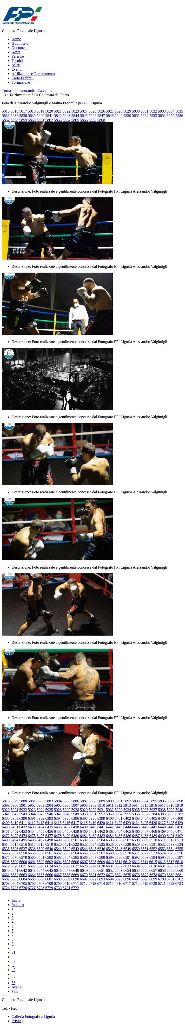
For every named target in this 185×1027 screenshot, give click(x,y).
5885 (66, 801)
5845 (84, 116)
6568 (110, 853)
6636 (153, 866)
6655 (136, 870)
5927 (66, 810)
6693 (101, 879)
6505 (110, 840)
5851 (136, 116)
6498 (49, 840)
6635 (144, 866)
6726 (23, 888)
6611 (118, 862)
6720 (153, 883)
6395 (66, 818)
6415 (57, 823)
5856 (179, 116)
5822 (66, 111)
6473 (14, 836)
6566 (92, 853)
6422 (118, 823)
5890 (110, 801)
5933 (118, 810)
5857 (6, 120)
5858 (14, 120)
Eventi (17, 69)
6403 (136, 818)
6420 (101, 823)
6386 (170, 814)
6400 (110, 818)
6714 (101, 883)
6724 (6, 888)
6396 (75, 818)
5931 (101, 810)
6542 (66, 849)
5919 (179, 805)
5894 (144, 801)
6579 (23, 857)
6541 (58, 849)
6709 (58, 883)
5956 (136, 814)
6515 (14, 844)
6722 (170, 883)
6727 (32, 888)
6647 (66, 870)
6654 (127, 870)
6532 (162, 844)
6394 (58, 818)
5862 (49, 120)
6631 (110, 866)
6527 (118, 844)
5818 (32, 111)
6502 (84, 840)
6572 (144, 853)
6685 (32, 879)
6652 (110, 870)
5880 (23, 801)
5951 (92, 814)
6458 (66, 831)
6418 (83, 823)
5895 (153, 801)
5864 (66, 120)
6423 (127, 823)
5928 (75, 810)
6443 (118, 827)
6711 (75, 883)
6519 (49, 844)
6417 (75, 823)
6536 (14, 849)
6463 (110, 831)
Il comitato (20, 43)
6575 (170, 853)
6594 (153, 857)
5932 (110, 810)
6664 (32, 875)
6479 (66, 836)
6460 (84, 831)
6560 (40, 853)
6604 (58, 862)
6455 (40, 831)
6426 (153, 823)
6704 (14, 883)
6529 (136, 844)
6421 (109, 823)
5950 (84, 814)
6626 (66, 866)
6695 (118, 879)
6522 (75, 844)
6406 (162, 818)
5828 (118, 111)
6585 (75, 857)
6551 (144, 849)
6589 (110, 857)
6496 (32, 840)
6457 (58, 831)
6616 (161, 862)
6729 (49, 888)
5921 (14, 810)
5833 (162, 111)
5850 (127, 116)
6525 (101, 844)
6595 (162, 857)
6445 (136, 827)
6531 (153, 844)
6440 (92, 827)
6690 (75, 879)
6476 (40, 836)
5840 (40, 116)
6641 (14, 870)
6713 (92, 883)
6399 (101, 818)
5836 (6, 116)
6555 (179, 849)
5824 (84, 111)
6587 (92, 857)
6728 (40, 888)
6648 (75, 870)
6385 (162, 814)
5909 (92, 805)
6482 (92, 836)
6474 (23, 836)
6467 (144, 831)
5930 (92, 810)
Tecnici (17, 61)
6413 (40, 823)
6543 (75, 849)
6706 (32, 883)
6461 (92, 831)
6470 (170, 831)
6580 (32, 857)
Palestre (18, 56)
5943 (23, 814)
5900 (14, 805)
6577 (6, 857)
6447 (153, 827)
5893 (136, 801)
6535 (6, 849)
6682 (6, 879)
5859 (23, 120)
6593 (144, 857)
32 (13, 961)
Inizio (16, 900)
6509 (144, 840)
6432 (23, 827)
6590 (118, 857)
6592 (136, 857)
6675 (127, 875)
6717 (127, 883)
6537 (23, 849)
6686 (40, 879)
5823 (75, 111)
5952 (101, 814)
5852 (144, 116)
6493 (6, 840)
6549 (127, 849)
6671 (92, 875)
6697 (136, 879)
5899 (6, 805)
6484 (110, 836)
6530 (144, 844)
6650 (92, 870)
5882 (40, 801)
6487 (136, 836)
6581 (40, 857)
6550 (136, 849)
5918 (170, 805)
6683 (14, 879)
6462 (101, 831)
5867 (92, 120)
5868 (101, 120)
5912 (118, 805)
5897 (170, 801)
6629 (92, 866)
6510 (153, 840)
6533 (170, 844)
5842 (58, 116)
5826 (101, 111)
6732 (75, 888)
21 (13, 952)
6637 (162, 866)
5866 (84, 120)
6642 (23, 870)
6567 (101, 853)
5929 (84, 810)
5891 (118, 801)
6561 (49, 853)
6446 (144, 827)
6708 (49, 883)
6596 (170, 857)
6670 (84, 875)
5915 (144, 805)
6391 (32, 818)
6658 (162, 870)
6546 (101, 849)
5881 (32, 801)
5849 (118, 116)
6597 (179, 857)
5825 (92, 111)
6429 (179, 823)
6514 (6, 844)
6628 (84, 866)
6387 (179, 814)
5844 (75, 116)
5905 (58, 805)
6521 (66, 844)
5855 (170, 116)
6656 (144, 870)
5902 (32, 805)
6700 (162, 879)
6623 (40, 866)
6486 (127, 836)
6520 (58, 844)
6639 (179, 866)
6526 (110, 844)
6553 (162, 849)
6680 (170, 875)
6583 (58, 857)
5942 (14, 814)
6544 (84, 849)
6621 (23, 866)
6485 (118, 836)
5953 (110, 814)
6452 (14, 831)
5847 (101, 116)
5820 (49, 111)
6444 (127, 827)
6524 (92, 844)
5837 (14, 116)
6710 (66, 883)
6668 (66, 875)
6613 (135, 862)
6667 (58, 875)
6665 (40, 875)
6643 (32, 870)
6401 (118, 818)
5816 (14, 111)
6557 (14, 853)
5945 (40, 814)
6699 (153, 879)
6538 (32, 849)
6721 (161, 883)
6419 (92, 823)
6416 (66, 823)
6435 (49, 827)
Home (16, 39)
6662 (14, 875)
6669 (75, 875)
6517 (32, 844)
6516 (23, 844)
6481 (84, 836)
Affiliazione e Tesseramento (33, 74)
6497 (40, 840)
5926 (58, 810)
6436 (58, 827)
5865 (75, 120)
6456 (49, 831)
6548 (118, 849)
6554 (170, 849)
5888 (92, 801)
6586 (84, 857)
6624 (49, 866)
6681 (179, 875)
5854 (162, 116)
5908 (84, 805)
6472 (6, 836)
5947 (58, 814)
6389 (14, 818)
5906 (66, 805)
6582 (49, 857)
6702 (179, 879)
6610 (110, 862)
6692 (92, 879)
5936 (144, 810)
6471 (179, 831)
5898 (179, 801)
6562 (58, 853)
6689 (66, 879)
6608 (92, 862)
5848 (110, 116)
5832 (153, 111)
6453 (23, 831)
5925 (49, 810)
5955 (127, 814)
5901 (23, 805)
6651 (101, 870)
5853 (153, 116)
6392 (40, 818)
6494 (14, 840)
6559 (32, 853)
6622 (32, 866)
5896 (162, 801)
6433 (32, 827)
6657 (153, 870)
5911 (109, 805)
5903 (40, 805)
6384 (153, 814)
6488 (144, 836)
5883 (49, 801)
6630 (101, 866)
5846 (92, 116)
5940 (179, 810)
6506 (118, 840)
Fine (15, 991)
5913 (127, 805)
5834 (170, 111)
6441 (101, 827)
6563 (66, 853)
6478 (58, 836)
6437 (66, 827)
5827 (110, 111)
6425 (144, 823)
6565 (84, 853)
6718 (135, 883)
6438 (75, 827)
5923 (32, 810)
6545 (92, 849)
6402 (127, 818)
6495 (23, 840)
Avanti (17, 987)
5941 (6, 814)
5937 (153, 810)
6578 (14, 857)
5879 (14, 801)
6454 (32, 831)
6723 (179, 883)
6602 (40, 862)
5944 (32, 814)
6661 (6, 875)
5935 (136, 810)
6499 (58, 840)
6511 (161, 840)
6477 (49, 836)
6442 (110, 827)
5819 (40, 111)
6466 (136, 831)
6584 (66, 857)
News (16, 52)
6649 (84, 870)
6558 (23, 853)
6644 (40, 870)
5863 (58, 120)
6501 (75, 840)
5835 (179, 111)
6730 (58, 888)
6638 (170, 866)
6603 (49, 862)
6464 (118, 831)
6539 (40, 849)
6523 (84, 844)
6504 (101, 840)
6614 (144, 862)
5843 (66, 116)
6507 (127, 840)
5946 (49, 814)
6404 (144, 818)
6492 (179, 836)
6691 (84, 879)
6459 (75, 831)
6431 (14, 827)
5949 (75, 814)
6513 (179, 840)
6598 (6, 862)
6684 (23, 879)
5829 (127, 111)
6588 (101, 857)
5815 (6, 111)
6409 (6, 823)
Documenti (20, 48)
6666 (49, 875)
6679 (162, 875)
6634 (136, 866)
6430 (6, 827)
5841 (49, 116)
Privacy (17, 1021)
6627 (75, 866)
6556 (6, 853)
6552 (153, 849)
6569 (118, 853)
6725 (14, 888)
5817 (23, 111)
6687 (49, 879)
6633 (127, 866)
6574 (162, 853)
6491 (170, 836)
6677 (144, 875)
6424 (135, 823)
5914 (135, 805)
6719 (144, 883)
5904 (49, 805)
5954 (118, 814)
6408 (179, 818)
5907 (75, 805)
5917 (161, 805)
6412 (31, 823)
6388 (6, 818)
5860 (32, 120)
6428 (170, 823)
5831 (144, 111)
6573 (153, 853)
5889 (101, 801)
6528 (127, 844)
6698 (144, 879)
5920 (6, 810)
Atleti (16, 65)
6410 (14, 823)
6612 (127, 862)
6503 (92, 840)
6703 (6, 883)
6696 (127, 879)
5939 (170, 810)
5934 (127, 810)
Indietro (18, 905)
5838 (23, 116)
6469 (162, 831)
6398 (92, 818)
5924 (40, 810)
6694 (110, 879)
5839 (32, 116)
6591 (127, 857)
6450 (179, 827)
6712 (83, 883)
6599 (14, 862)
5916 (153, 805)
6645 (49, 870)
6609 (101, 862)
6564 (75, 853)
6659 (170, 870)
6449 (170, 827)
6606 (75, 862)
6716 (118, 883)
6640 (6, 870)
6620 (14, 866)
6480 (75, 836)
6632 (118, 866)
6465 (127, 831)
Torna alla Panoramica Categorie (27, 90)
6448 (162, 827)
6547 (110, 849)
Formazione (21, 82)
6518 (40, 844)
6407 (170, 818)
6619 (6, 866)
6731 (66, 888)
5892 (127, 801)
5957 (144, 814)
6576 (179, 853)
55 (13, 983)
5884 (58, 801)
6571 (136, 853)
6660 (179, 870)
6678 (153, 875)
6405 (153, 818)
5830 (136, 111)
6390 (23, 818)
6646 (58, 870)
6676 (136, 875)
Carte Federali (22, 78)
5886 (75, 801)
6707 (40, 883)
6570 (127, 853)
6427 (161, 823)
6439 (84, 827)
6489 (153, 836)
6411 (23, 823)
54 (13, 978)
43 (13, 970)
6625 (58, 866)
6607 (84, 862)
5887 (84, 801)
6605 (66, 862)
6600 (23, 862)
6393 (49, 818)
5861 (40, 120)
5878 (6, 801)
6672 (101, 875)
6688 (58, 879)
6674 (118, 875)
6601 (32, 862)
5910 (101, 805)
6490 (162, 836)
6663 (23, 875)
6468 (153, 831)
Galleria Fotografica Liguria (33, 1016)
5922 (23, 810)
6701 (170, 879)
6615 (153, 862)
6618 (179, 862)
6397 (84, 818)
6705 (23, 883)
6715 (109, 883)
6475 (32, 836)
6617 (170, 862)
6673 (110, 875)
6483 (101, 836)
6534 (179, 844)
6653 (118, 870)
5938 (162, 810)
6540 (49, 849)
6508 (136, 840)
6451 (6, 831)
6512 (170, 840)
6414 (49, 823)
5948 (66, 814)
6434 (40, 827)
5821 (58, 111)
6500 (66, 840)
